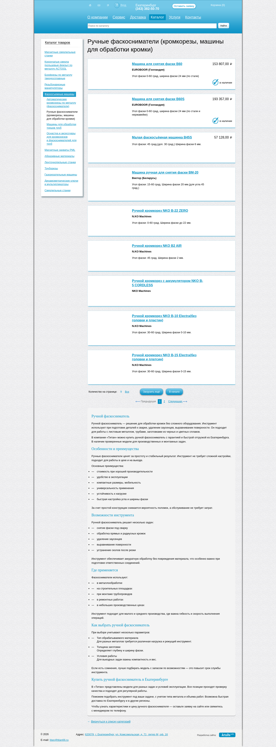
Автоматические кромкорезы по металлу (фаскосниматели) (61, 103)
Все (127, 391)
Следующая (177, 401)
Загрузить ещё (151, 391)
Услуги (174, 17)
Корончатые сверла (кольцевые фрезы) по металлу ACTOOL (58, 65)
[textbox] (152, 26)
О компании (97, 17)
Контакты (193, 17)
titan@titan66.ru (59, 739)
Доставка (138, 17)
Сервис (118, 17)
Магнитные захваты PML (60, 149)
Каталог (157, 17)
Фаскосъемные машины (59, 94)
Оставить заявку (184, 6)
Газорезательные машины (61, 174)
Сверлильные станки (57, 190)
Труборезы (51, 168)
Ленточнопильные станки (60, 162)
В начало (174, 391)
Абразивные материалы (60, 156)
